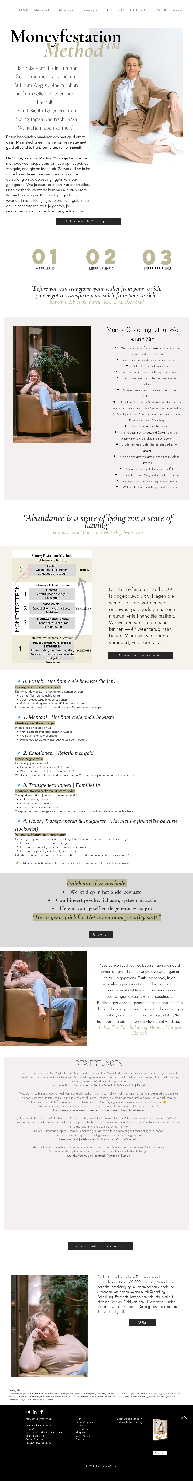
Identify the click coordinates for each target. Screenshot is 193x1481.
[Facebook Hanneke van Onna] (41, 1412)
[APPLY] (142, 1322)
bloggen (100, 1135)
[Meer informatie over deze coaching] (100, 1246)
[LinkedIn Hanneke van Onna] (34, 1412)
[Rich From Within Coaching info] (88, 221)
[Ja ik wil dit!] (101, 934)
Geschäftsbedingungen (129, 1418)
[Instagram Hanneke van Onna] (27, 1412)
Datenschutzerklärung (130, 1422)
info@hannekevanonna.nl (38, 1418)
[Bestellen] (160, 1453)
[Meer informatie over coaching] (140, 655)
